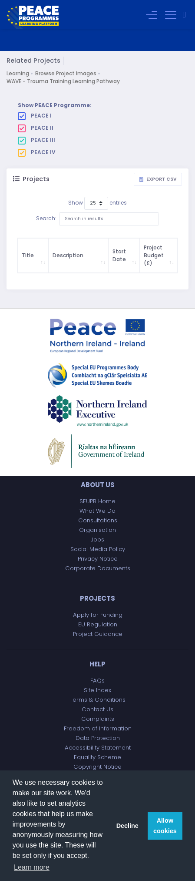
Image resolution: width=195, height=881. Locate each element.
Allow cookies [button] (165, 825)
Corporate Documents (97, 568)
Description (68, 255)
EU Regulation (97, 624)
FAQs (97, 680)
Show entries (97, 203)
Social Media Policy (97, 549)
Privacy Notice (98, 559)
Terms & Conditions (97, 700)
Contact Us (97, 709)
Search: (97, 218)
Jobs (97, 539)
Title (28, 255)
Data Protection (98, 738)
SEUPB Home (97, 501)
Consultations (97, 520)
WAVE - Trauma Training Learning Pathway (63, 81)
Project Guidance (97, 634)
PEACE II (35, 128)
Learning (18, 73)
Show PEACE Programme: (55, 105)
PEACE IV (37, 152)
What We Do (97, 511)
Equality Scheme (97, 757)
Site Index (97, 690)
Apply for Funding (97, 615)
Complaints (97, 719)
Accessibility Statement (98, 747)
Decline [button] (127, 825)
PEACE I (35, 116)
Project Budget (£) (154, 255)
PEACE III (36, 140)
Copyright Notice (97, 767)
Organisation (97, 530)
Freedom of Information (98, 728)
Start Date (119, 255)
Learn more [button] (32, 867)
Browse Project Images (65, 73)
